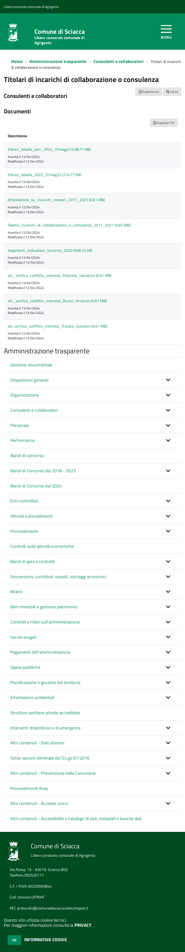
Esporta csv (149, 91)
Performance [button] (22, 440)
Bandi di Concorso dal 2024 (36, 486)
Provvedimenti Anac (29, 788)
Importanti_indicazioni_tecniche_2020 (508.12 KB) (50, 250)
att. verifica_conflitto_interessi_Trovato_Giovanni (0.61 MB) (57, 326)
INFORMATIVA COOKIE (45, 939)
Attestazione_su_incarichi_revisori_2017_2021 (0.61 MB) (56, 200)
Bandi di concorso (27, 455)
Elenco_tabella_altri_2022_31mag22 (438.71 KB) (49, 149)
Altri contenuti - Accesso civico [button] (39, 803)
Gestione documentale (31, 365)
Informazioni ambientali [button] (32, 697)
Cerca (172, 91)
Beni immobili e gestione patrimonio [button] (43, 606)
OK (14, 940)
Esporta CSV (163, 122)
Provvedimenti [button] (24, 531)
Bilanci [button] (16, 591)
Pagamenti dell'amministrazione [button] (40, 652)
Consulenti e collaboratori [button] (34, 410)
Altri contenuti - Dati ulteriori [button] (37, 743)
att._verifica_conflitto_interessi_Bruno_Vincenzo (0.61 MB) (57, 301)
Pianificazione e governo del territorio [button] (45, 682)
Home (16, 61)
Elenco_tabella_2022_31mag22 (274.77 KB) (44, 175)
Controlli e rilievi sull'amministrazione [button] (45, 622)
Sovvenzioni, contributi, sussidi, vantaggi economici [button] (58, 576)
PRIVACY (82, 925)
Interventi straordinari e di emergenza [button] (45, 728)
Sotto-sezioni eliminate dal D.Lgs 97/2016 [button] (49, 758)
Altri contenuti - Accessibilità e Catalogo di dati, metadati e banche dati (76, 818)
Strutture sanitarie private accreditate (45, 712)
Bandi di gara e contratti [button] (32, 561)
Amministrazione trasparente (57, 61)
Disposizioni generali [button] (29, 380)
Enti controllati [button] (24, 501)
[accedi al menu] (166, 31)
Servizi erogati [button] (23, 637)
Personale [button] (19, 425)
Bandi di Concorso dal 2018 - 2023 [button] (43, 470)
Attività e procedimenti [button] (31, 516)
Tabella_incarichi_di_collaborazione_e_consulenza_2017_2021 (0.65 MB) (69, 225)
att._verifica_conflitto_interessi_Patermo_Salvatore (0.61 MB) (60, 275)
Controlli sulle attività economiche (42, 546)
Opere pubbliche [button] (25, 667)
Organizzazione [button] (24, 395)
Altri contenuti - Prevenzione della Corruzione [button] (53, 773)
